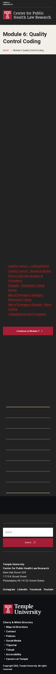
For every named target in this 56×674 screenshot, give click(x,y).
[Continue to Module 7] (28, 331)
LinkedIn (22, 589)
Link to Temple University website (22, 610)
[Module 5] (28, 455)
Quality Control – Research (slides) (30, 271)
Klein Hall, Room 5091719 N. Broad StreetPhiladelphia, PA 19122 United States (23, 576)
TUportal (11, 645)
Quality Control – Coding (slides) (28, 266)
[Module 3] (28, 434)
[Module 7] (28, 476)
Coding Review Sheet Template (27, 314)
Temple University (8, 4)
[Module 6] (28, 466)
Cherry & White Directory (18, 622)
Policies (10, 636)
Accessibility (13, 654)
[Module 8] (28, 487)
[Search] (28, 532)
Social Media (13, 640)
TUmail (10, 649)
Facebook (35, 589)
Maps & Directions (17, 626)
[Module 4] (28, 444)
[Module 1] (28, 412)
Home (6, 50)
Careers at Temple (17, 658)
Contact (11, 631)
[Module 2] (28, 423)
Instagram (9, 589)
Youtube (48, 589)
